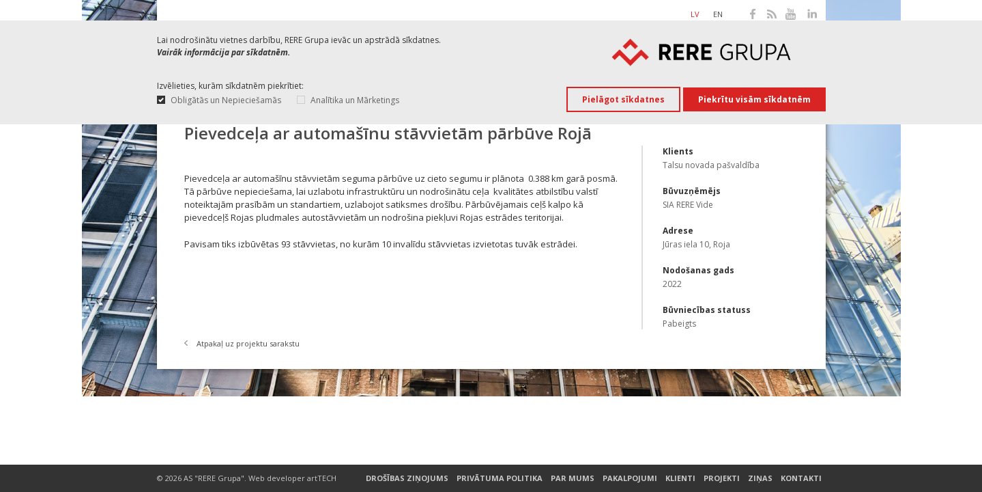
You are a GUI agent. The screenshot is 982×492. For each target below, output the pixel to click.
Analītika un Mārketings (355, 100)
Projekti (722, 478)
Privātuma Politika (500, 478)
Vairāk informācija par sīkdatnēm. (223, 52)
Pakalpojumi (630, 478)
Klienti (680, 478)
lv (695, 14)
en (718, 14)
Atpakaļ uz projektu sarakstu (248, 343)
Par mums (572, 478)
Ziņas (760, 478)
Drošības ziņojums (407, 478)
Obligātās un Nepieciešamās (226, 100)
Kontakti (801, 478)
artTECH (321, 478)
